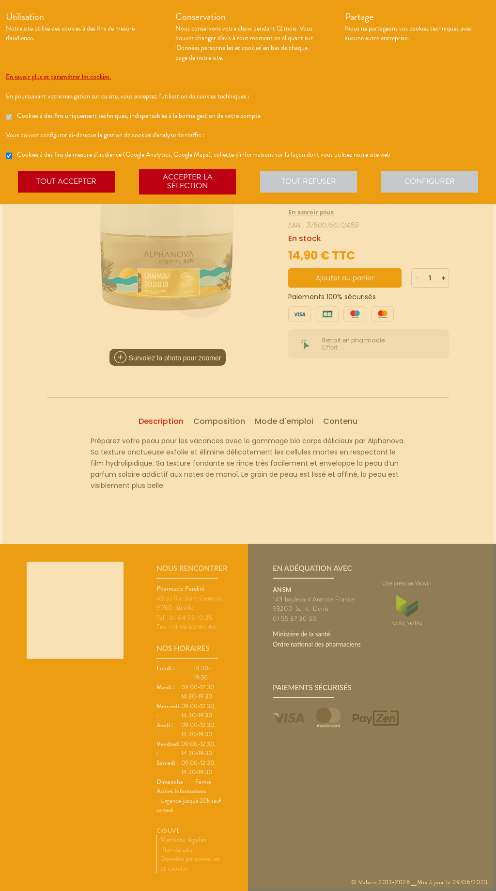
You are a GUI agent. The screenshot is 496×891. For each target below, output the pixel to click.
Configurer (429, 181)
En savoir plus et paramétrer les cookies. (58, 77)
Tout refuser (308, 181)
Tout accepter (66, 181)
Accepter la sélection (188, 181)
